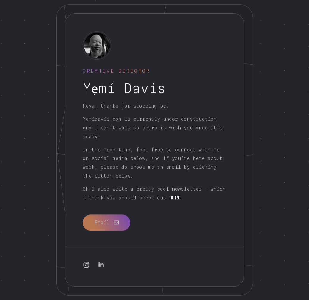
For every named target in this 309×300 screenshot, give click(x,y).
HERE (175, 197)
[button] (106, 222)
